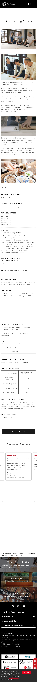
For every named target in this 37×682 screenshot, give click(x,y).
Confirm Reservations (13, 612)
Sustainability (9, 621)
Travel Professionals (12, 625)
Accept (27, 672)
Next (33, 500)
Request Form (17, 432)
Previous (4, 500)
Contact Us (7, 616)
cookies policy (14, 678)
